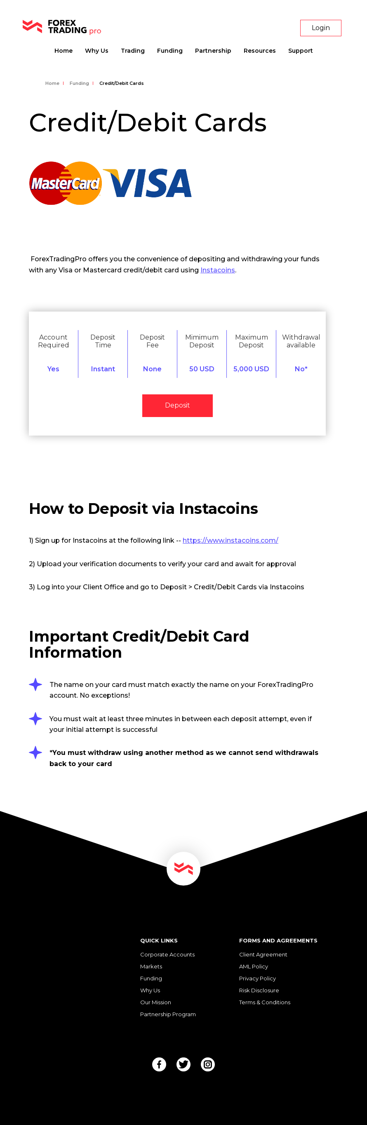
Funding (170, 50)
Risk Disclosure (259, 990)
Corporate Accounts (167, 954)
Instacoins (217, 270)
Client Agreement (263, 954)
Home (63, 50)
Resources (260, 50)
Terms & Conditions (264, 1002)
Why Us (96, 50)
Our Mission (155, 1002)
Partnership (213, 50)
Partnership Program (168, 1014)
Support (300, 50)
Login (321, 28)
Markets (151, 966)
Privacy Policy (257, 978)
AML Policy (253, 966)
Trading (133, 50)
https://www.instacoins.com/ (230, 540)
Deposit (177, 405)
